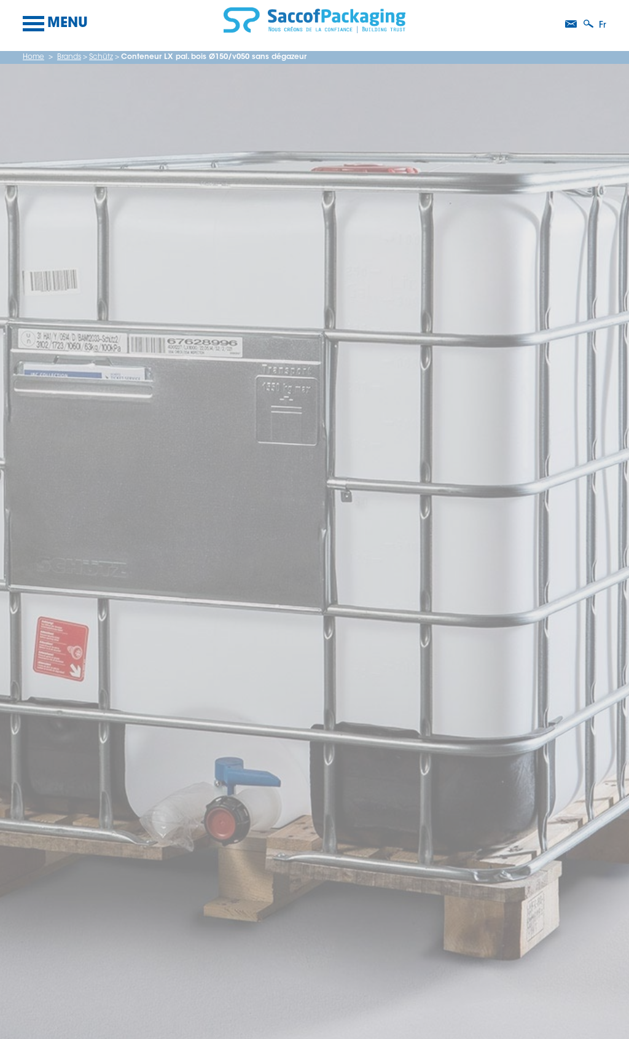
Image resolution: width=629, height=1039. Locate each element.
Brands (69, 57)
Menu (55, 24)
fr (602, 26)
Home (33, 57)
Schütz (101, 57)
